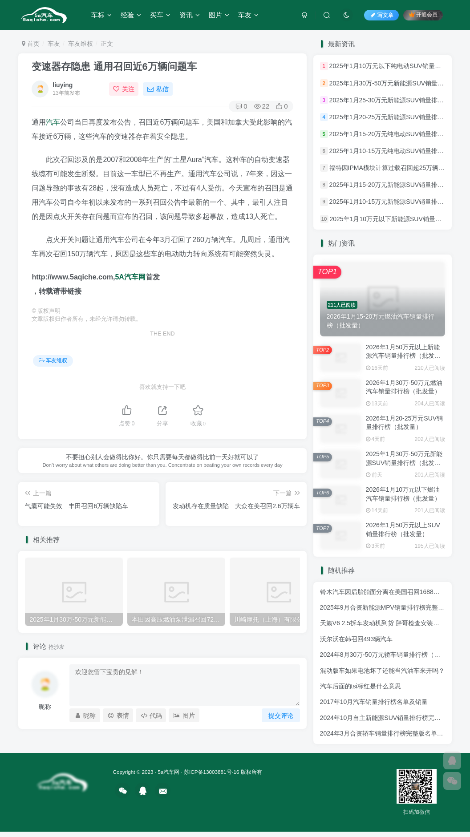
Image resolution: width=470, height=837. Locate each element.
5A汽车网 (130, 277)
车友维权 (80, 43)
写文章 (381, 15)
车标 (101, 15)
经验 (131, 15)
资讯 (189, 15)
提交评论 (280, 715)
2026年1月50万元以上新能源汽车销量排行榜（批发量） (403, 356)
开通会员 (423, 14)
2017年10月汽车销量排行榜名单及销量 (374, 701)
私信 (158, 89)
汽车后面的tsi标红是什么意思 (360, 686)
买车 (160, 15)
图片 (219, 15)
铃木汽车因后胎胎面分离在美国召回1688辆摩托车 (389, 591)
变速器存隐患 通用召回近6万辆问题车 (114, 66)
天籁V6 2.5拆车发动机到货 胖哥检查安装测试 (383, 623)
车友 (248, 15)
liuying (63, 85)
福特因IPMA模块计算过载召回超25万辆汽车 (390, 167)
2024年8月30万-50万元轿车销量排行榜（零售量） (389, 654)
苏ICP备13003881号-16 (211, 772)
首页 (31, 43)
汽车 (53, 122)
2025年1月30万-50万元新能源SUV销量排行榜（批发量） (404, 462)
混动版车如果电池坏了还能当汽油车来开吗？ (382, 670)
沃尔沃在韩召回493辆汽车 (356, 639)
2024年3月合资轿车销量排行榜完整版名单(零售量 (389, 733)
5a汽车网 (168, 772)
